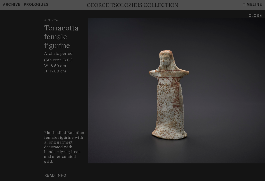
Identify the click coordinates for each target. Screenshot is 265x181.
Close (255, 16)
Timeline (252, 5)
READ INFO (55, 176)
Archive (12, 5)
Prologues (36, 5)
